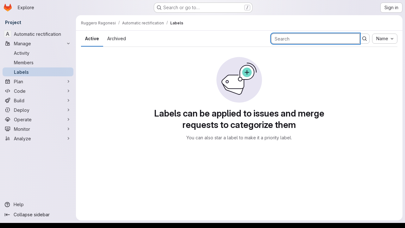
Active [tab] (92, 38)
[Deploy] (38, 109)
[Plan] (38, 81)
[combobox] (384, 39)
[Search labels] (315, 39)
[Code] (38, 90)
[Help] (38, 204)
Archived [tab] (116, 38)
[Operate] (38, 119)
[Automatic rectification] (38, 33)
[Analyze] (38, 138)
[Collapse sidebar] (38, 214)
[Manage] (38, 43)
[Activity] (38, 52)
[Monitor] (38, 128)
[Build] (38, 100)
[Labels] (38, 71)
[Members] (38, 62)
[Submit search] (364, 39)
